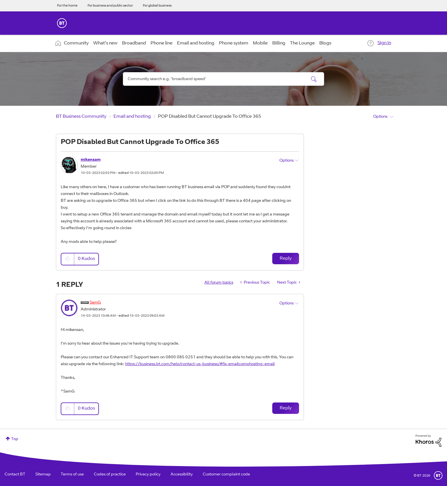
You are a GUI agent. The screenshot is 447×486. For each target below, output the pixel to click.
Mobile (260, 43)
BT (438, 475)
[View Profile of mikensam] (91, 160)
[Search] (223, 79)
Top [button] (14, 439)
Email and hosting (195, 43)
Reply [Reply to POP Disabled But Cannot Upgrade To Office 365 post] (286, 258)
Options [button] (380, 117)
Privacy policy (148, 475)
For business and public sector (110, 5)
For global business (157, 5)
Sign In (384, 43)
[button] (67, 259)
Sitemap (43, 475)
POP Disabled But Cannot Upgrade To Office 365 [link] (209, 116)
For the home (67, 5)
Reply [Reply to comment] (286, 408)
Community (76, 43)
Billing (278, 43)
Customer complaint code (226, 475)
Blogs (325, 43)
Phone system (233, 43)
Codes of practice (110, 475)
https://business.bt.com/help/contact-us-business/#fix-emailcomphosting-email (200, 364)
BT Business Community (81, 116)
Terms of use (72, 475)
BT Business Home (62, 23)
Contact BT (15, 475)
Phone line (161, 43)
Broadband (134, 43)
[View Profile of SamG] (95, 303)
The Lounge (302, 43)
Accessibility (181, 475)
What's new (105, 43)
